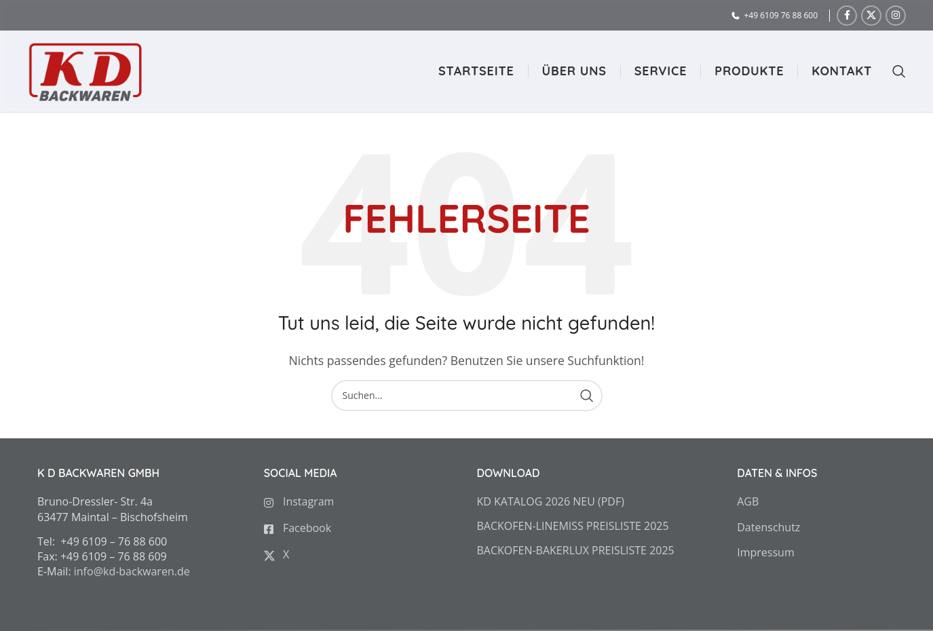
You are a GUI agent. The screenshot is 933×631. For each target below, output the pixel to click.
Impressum (765, 552)
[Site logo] (84, 69)
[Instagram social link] (896, 15)
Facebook (297, 527)
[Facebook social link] (847, 15)
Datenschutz (768, 527)
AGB (748, 501)
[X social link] (871, 15)
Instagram (299, 501)
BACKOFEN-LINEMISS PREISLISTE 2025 (573, 525)
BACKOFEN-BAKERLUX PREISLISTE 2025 (575, 550)
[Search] (892, 71)
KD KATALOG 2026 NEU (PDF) (550, 501)
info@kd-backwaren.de (132, 571)
